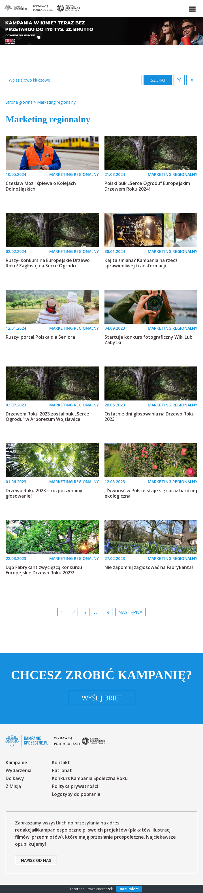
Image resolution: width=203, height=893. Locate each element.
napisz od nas (36, 860)
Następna (130, 612)
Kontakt (61, 762)
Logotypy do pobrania (76, 794)
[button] (192, 8)
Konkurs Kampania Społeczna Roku (90, 778)
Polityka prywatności (75, 786)
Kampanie (16, 762)
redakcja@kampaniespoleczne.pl (51, 830)
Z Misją (13, 786)
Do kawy (15, 778)
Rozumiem (129, 888)
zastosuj (158, 80)
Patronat (62, 770)
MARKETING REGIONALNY (74, 174)
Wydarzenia (18, 770)
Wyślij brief (101, 697)
